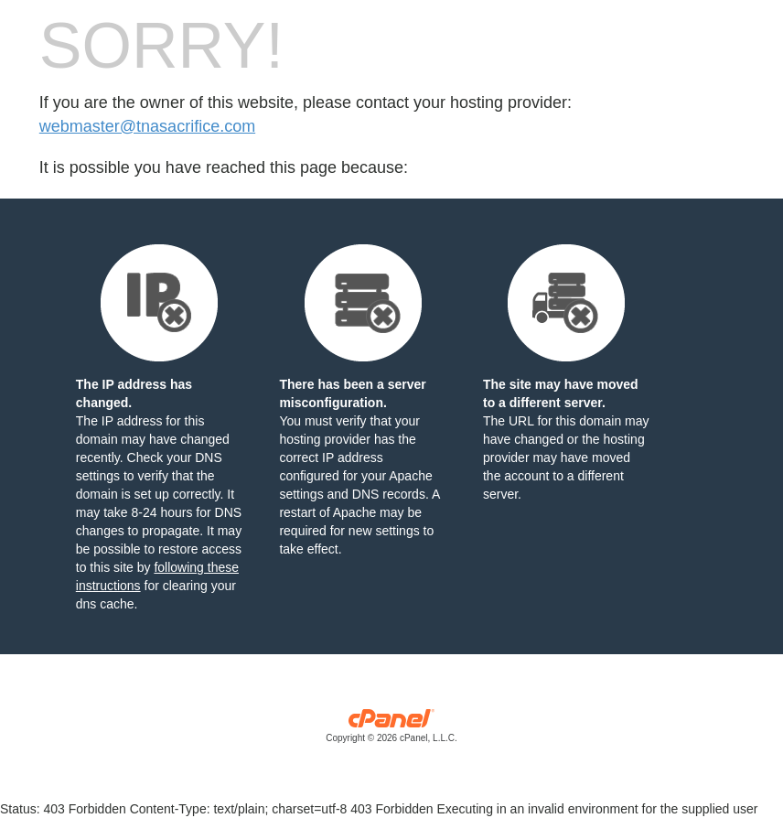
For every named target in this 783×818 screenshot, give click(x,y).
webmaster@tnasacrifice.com (147, 126)
